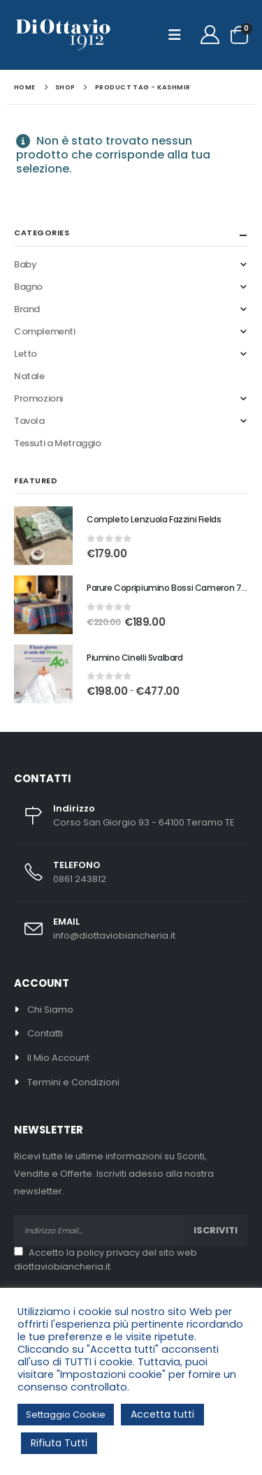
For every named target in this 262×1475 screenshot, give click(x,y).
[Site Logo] (63, 35)
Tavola (29, 420)
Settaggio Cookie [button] (65, 1414)
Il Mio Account (58, 1057)
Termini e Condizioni (73, 1082)
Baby (25, 264)
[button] (179, 35)
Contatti (45, 1033)
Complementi (44, 331)
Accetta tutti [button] (162, 1414)
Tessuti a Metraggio (57, 443)
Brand (27, 309)
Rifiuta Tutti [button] (59, 1443)
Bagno (28, 286)
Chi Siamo (50, 1009)
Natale (29, 376)
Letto (25, 353)
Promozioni (38, 398)
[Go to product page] (43, 535)
